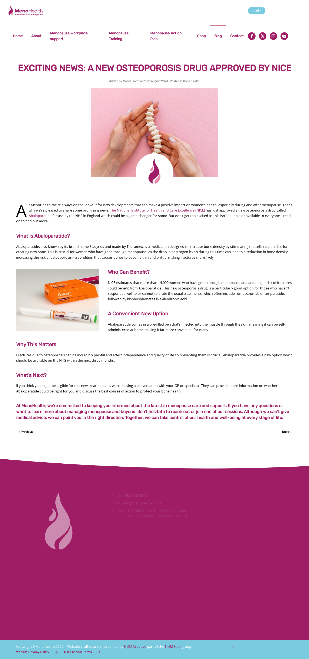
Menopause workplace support (69, 36)
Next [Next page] (286, 432)
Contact (237, 36)
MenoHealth (131, 81)
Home (18, 36)
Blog (218, 36)
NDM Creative (135, 646)
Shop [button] (201, 36)
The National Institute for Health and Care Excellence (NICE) (157, 210)
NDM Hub (173, 646)
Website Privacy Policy (32, 652)
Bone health (191, 81)
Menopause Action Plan (166, 36)
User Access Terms (78, 652)
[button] (233, 647)
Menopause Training (119, 36)
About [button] (36, 36)
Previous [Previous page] (25, 432)
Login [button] (257, 10)
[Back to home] (26, 10)
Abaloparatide (40, 215)
